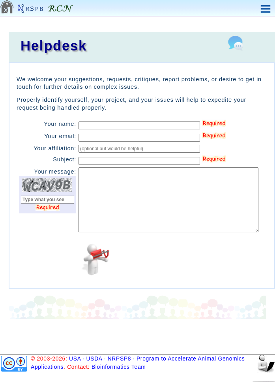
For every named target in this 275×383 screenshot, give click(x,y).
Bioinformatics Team (119, 367)
